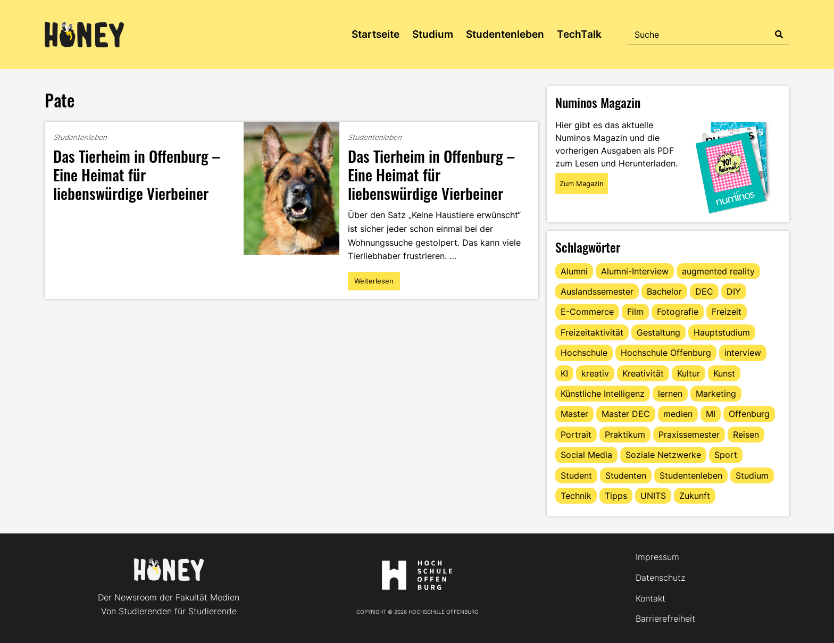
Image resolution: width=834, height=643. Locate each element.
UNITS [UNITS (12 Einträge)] (653, 495)
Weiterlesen (377, 283)
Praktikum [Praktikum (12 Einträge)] (625, 434)
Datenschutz (660, 577)
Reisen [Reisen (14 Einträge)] (746, 434)
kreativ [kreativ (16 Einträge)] (595, 373)
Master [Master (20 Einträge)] (574, 413)
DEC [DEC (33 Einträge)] (704, 291)
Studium (432, 34)
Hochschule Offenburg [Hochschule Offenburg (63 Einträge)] (666, 352)
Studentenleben (505, 34)
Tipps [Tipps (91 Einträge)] (616, 495)
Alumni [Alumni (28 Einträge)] (574, 271)
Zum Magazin (582, 183)
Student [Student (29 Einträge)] (576, 475)
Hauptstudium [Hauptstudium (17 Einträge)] (722, 332)
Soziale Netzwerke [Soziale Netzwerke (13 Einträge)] (663, 454)
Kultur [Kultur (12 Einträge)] (688, 373)
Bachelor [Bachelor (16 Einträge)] (664, 291)
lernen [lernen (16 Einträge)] (670, 393)
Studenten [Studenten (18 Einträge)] (625, 475)
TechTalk (579, 34)
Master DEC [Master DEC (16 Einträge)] (626, 413)
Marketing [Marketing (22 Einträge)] (716, 393)
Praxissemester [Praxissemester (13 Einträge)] (689, 434)
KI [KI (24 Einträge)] (564, 373)
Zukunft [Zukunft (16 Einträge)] (694, 495)
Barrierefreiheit (665, 618)
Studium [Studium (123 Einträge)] (752, 475)
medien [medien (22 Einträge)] (678, 413)
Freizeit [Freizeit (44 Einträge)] (726, 311)
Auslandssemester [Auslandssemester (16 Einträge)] (597, 291)
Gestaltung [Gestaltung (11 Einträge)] (658, 332)
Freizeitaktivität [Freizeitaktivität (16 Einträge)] (592, 332)
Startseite (375, 34)
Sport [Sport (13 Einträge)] (725, 454)
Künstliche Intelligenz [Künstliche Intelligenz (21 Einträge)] (603, 393)
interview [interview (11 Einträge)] (742, 352)
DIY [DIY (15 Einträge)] (734, 291)
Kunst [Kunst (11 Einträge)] (724, 373)
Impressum (657, 557)
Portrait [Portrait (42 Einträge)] (576, 434)
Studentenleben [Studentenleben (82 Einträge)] (691, 475)
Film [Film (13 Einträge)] (635, 311)
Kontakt (650, 598)
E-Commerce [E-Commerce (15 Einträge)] (587, 311)
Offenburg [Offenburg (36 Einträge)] (749, 413)
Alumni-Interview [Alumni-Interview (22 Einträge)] (635, 271)
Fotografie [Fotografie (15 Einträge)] (677, 311)
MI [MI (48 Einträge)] (710, 413)
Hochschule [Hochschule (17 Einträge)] (584, 352)
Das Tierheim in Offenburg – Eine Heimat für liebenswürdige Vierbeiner (136, 174)
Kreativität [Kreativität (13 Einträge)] (643, 373)
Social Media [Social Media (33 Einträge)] (586, 454)
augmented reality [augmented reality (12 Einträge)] (718, 271)
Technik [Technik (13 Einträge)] (576, 495)
